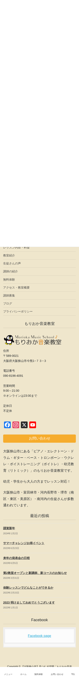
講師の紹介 (10, 271)
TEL (73, 674)
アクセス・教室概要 (16, 287)
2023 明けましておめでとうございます (29, 602)
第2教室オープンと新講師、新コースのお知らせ (35, 573)
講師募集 (9, 295)
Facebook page (39, 636)
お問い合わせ (57, 674)
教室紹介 (9, 255)
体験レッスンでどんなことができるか (28, 587)
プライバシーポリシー (18, 311)
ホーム (23, 674)
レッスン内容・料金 (16, 247)
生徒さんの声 (12, 263)
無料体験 (9, 279)
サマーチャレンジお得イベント (23, 543)
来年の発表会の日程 (16, 558)
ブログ (7, 303)
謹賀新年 (9, 528)
